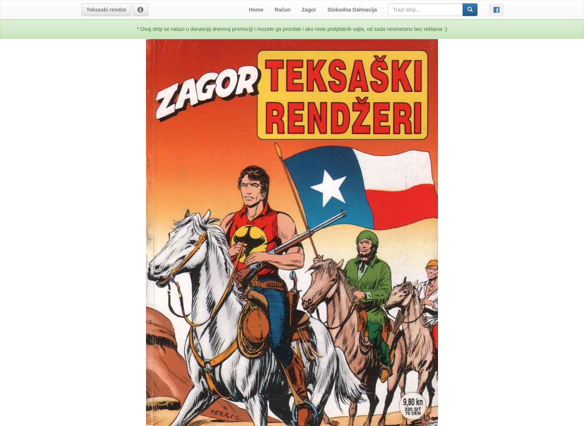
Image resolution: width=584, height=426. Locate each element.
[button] (106, 9)
